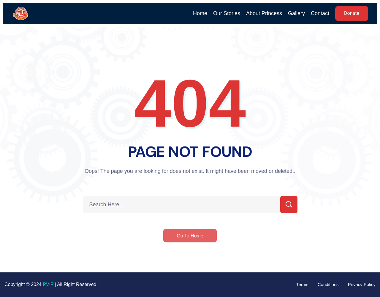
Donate (351, 13)
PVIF (48, 284)
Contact (320, 13)
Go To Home (190, 239)
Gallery (296, 13)
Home (200, 13)
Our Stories (226, 13)
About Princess (264, 13)
